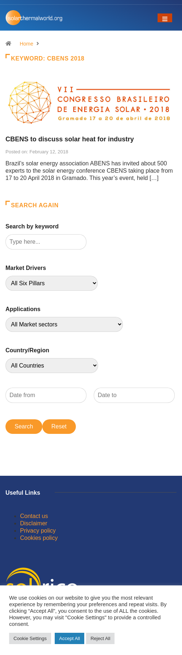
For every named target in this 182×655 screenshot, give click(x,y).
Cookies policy (39, 538)
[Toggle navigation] (165, 18)
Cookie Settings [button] (30, 638)
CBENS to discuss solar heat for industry (69, 139)
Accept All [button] (69, 638)
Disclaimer (33, 523)
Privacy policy (38, 530)
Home (26, 44)
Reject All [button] (100, 638)
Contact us (34, 516)
